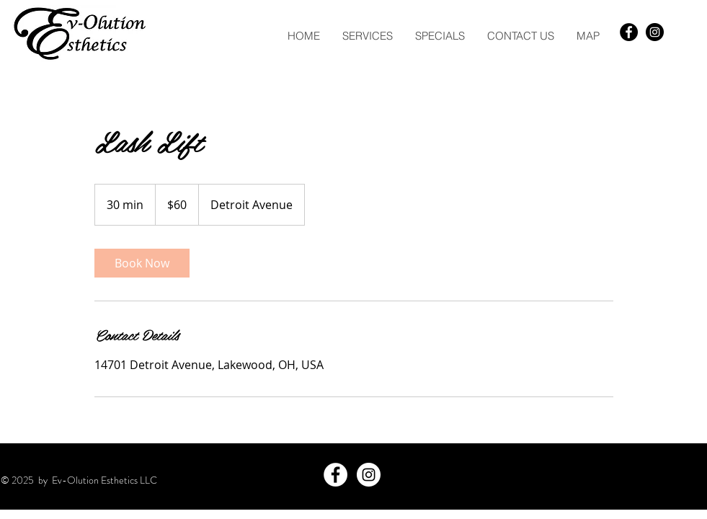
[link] (142, 263)
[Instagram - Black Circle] (655, 32)
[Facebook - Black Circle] (629, 32)
